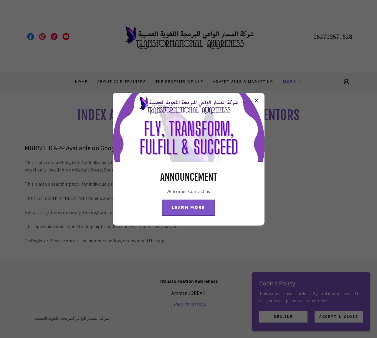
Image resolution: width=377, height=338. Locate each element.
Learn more (189, 207)
